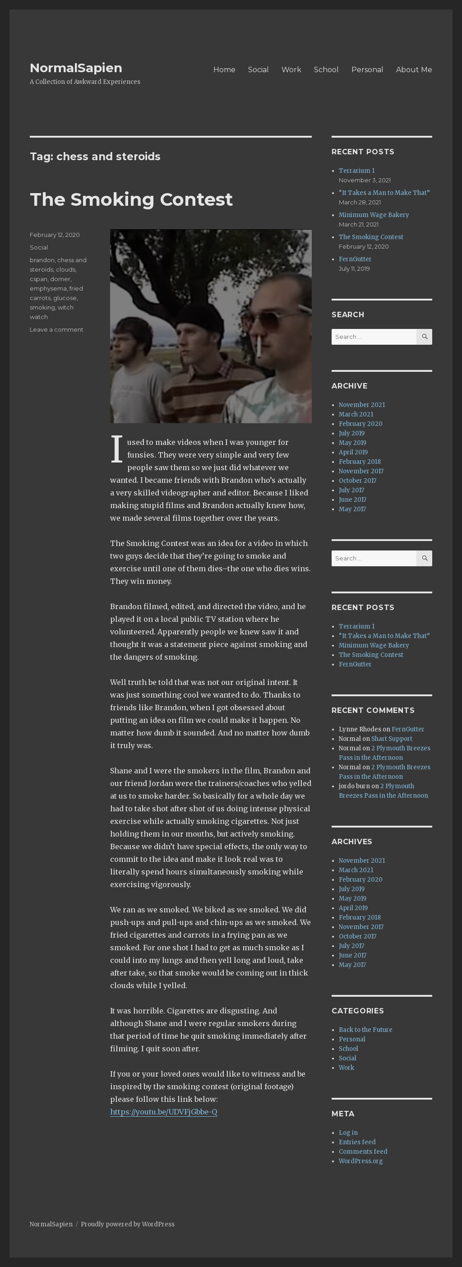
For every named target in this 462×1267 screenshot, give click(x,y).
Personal (367, 69)
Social (258, 69)
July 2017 (351, 490)
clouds (65, 269)
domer (60, 278)
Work (291, 69)
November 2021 (362, 405)
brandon (42, 260)
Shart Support (391, 739)
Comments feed (363, 1152)
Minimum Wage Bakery (374, 215)
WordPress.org (361, 1161)
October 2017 (357, 481)
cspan (38, 278)
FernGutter (355, 259)
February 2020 (361, 424)
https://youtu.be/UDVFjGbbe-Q (163, 1111)
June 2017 (352, 500)
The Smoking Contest (131, 199)
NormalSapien (76, 67)
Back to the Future (366, 1030)
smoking (42, 307)
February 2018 (360, 462)
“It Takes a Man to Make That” (384, 193)
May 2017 (352, 509)
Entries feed (357, 1142)
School (326, 69)
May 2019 (352, 443)
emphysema (48, 288)
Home (224, 69)
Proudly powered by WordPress (128, 1224)
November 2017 (361, 471)
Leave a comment (56, 329)
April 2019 (353, 452)
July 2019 (352, 433)
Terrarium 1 (356, 171)
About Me (414, 69)
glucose (65, 297)
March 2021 (356, 414)
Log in (348, 1133)
